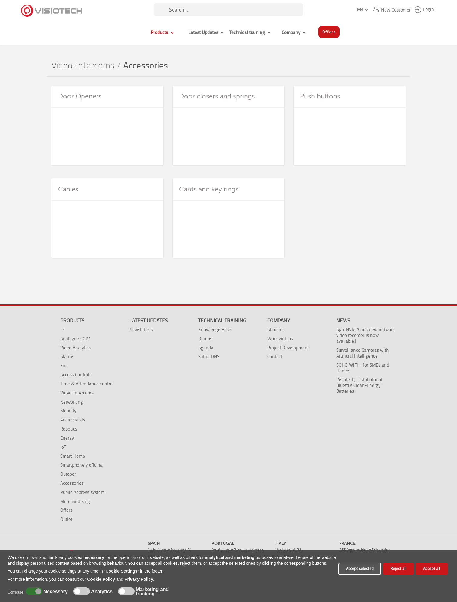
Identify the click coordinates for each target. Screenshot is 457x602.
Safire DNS (208, 356)
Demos (205, 338)
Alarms (67, 356)
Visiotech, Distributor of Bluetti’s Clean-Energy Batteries (359, 385)
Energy (67, 438)
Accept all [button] (431, 568)
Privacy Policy (138, 579)
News (343, 321)
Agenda (205, 348)
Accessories (72, 483)
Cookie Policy (101, 579)
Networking (71, 402)
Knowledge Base (214, 329)
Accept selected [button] (360, 568)
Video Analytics (75, 348)
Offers (66, 510)
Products (72, 321)
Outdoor (68, 474)
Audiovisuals (72, 420)
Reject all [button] (398, 568)
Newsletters (141, 329)
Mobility (68, 411)
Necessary (55, 592)
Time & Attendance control (87, 384)
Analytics (101, 592)
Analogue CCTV (75, 338)
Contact (274, 356)
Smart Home (72, 456)
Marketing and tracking (152, 591)
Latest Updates (148, 321)
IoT (63, 447)
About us (275, 329)
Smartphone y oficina (81, 465)
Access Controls (75, 374)
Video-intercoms (82, 65)
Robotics (68, 429)
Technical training (222, 321)
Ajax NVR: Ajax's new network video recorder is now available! (365, 335)
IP (62, 329)
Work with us (280, 338)
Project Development (288, 348)
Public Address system (82, 492)
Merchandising (75, 501)
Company (278, 321)
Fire (64, 365)
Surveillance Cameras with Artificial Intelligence (362, 353)
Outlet (66, 519)
